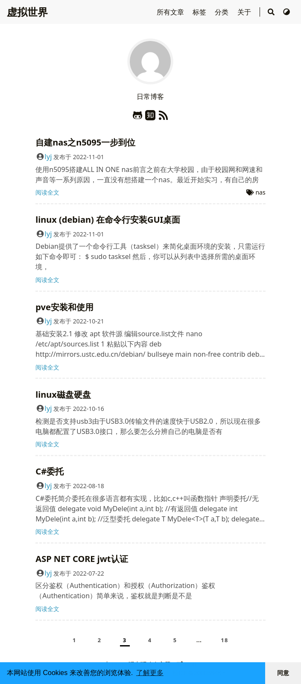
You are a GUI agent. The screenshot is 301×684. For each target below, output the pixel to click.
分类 (222, 12)
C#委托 (49, 471)
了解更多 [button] (150, 672)
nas (260, 192)
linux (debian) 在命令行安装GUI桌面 (107, 219)
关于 (245, 12)
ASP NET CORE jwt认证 (81, 559)
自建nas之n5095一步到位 (85, 142)
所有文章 (171, 12)
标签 (200, 12)
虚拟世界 (27, 12)
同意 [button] (283, 672)
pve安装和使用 (64, 307)
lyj (48, 156)
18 (224, 640)
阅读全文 (47, 192)
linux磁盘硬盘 (63, 394)
